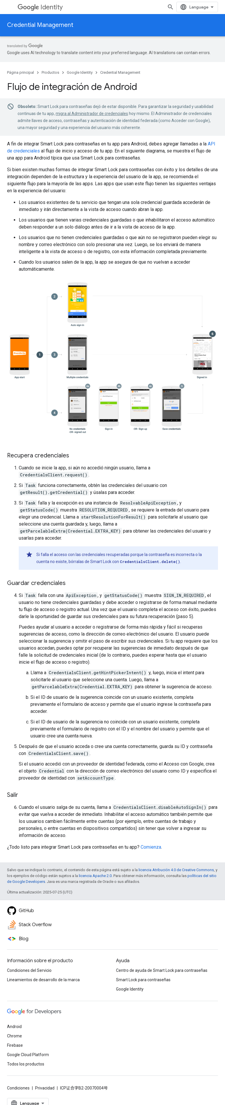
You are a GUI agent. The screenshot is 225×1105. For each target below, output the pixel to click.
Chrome (14, 1036)
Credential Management (40, 25)
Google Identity (80, 72)
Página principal (20, 72)
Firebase (15, 1045)
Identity (40, 7)
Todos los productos (25, 1064)
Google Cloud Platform (28, 1054)
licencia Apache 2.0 (95, 876)
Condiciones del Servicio (29, 970)
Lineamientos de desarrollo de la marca (43, 979)
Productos (50, 72)
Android (14, 1026)
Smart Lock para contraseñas (143, 979)
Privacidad (44, 1088)
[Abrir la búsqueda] (170, 7)
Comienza (151, 847)
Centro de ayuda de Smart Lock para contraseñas (161, 970)
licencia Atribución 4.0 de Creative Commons (176, 870)
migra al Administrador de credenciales (92, 113)
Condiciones (18, 1088)
